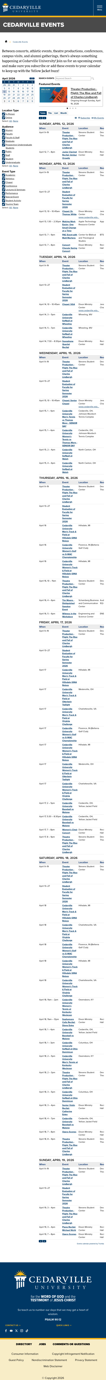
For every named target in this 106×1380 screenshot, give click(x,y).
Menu (99, 8)
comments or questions (71, 1344)
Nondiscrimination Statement (49, 1360)
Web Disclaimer (53, 1366)
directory (24, 1344)
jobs (42, 1344)
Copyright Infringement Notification (73, 1354)
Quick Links (62, 1325)
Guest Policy (16, 1360)
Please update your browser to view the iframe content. (18, 89)
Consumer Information (24, 1354)
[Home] (6, 41)
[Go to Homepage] (21, 11)
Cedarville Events (20, 41)
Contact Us (11, 1325)
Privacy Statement (86, 1360)
